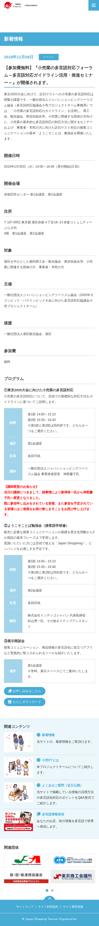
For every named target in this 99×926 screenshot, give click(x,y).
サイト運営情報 (73, 906)
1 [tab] (47, 890)
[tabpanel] (49, 869)
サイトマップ (25, 906)
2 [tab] (52, 890)
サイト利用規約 (48, 906)
